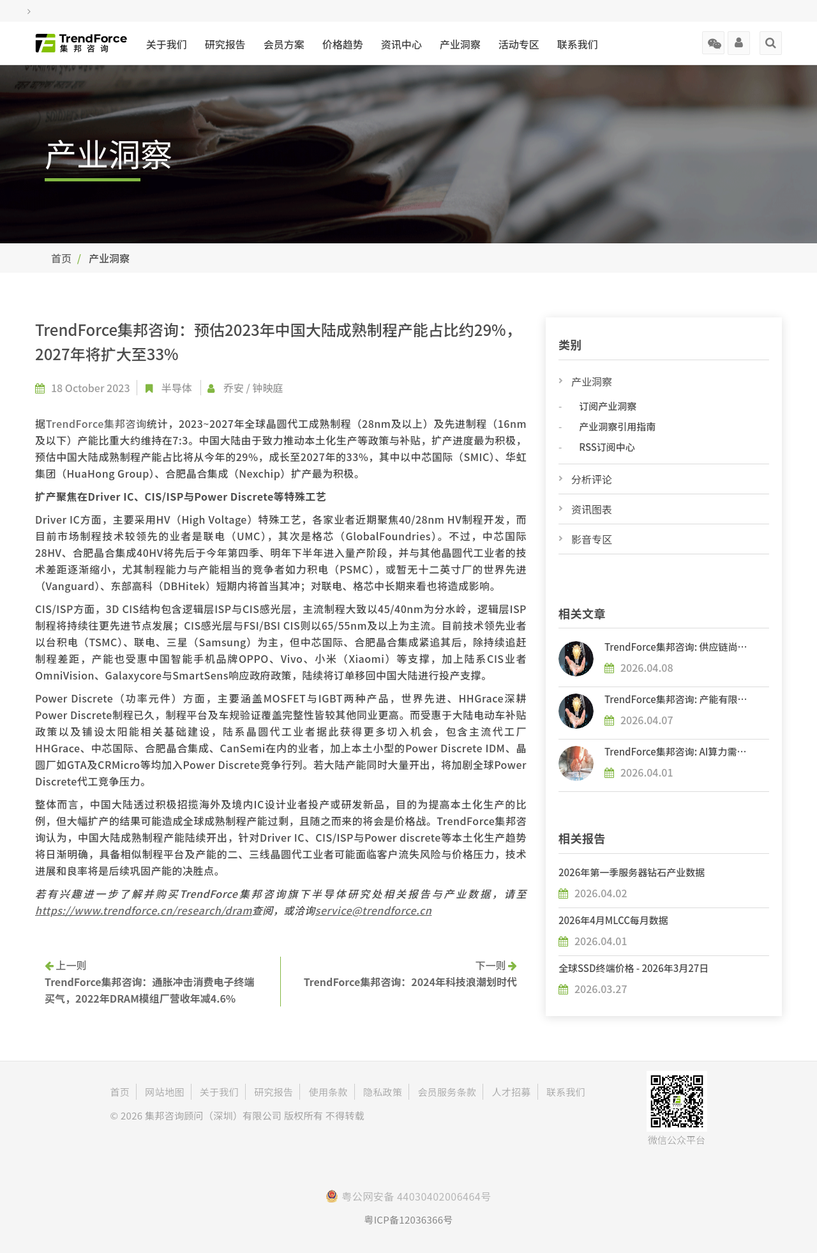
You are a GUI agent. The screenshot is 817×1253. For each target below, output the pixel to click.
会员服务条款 (446, 1091)
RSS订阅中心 (606, 446)
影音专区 (591, 539)
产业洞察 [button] (460, 44)
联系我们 (577, 44)
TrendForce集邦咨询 (96, 423)
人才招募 (510, 1091)
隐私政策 (382, 1091)
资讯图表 (591, 509)
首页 (61, 258)
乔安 (233, 387)
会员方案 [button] (284, 44)
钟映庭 (267, 387)
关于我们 (166, 44)
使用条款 (328, 1091)
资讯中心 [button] (401, 44)
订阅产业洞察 (607, 406)
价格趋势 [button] (342, 44)
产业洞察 (591, 381)
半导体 (176, 387)
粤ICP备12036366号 (408, 1219)
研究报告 (225, 44)
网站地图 (164, 1091)
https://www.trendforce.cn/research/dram (143, 910)
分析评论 (591, 479)
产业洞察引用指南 (617, 426)
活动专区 (518, 44)
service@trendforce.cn (373, 910)
